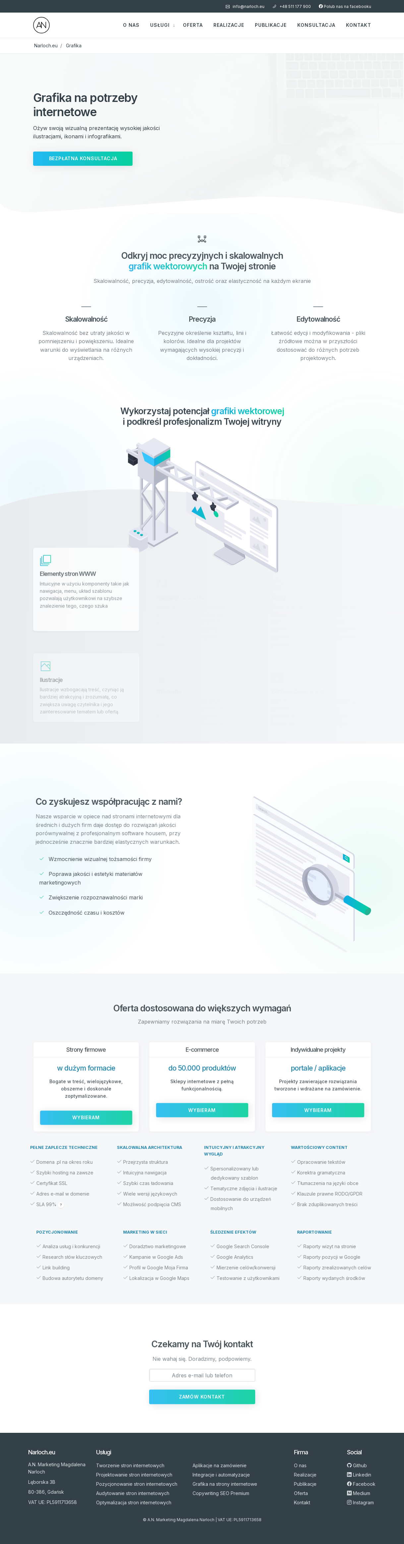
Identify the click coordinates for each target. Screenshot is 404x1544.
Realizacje (228, 25)
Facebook (361, 1484)
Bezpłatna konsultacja (83, 158)
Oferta (193, 25)
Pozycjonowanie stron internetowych (136, 1484)
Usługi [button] (160, 25)
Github (357, 1465)
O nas (131, 25)
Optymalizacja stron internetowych (133, 1502)
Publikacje (271, 25)
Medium (358, 1493)
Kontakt (358, 25)
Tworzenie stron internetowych (130, 1465)
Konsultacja (316, 25)
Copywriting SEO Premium (221, 1493)
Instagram (360, 1502)
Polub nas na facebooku (345, 6)
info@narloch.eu (245, 6)
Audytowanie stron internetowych (132, 1493)
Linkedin (359, 1474)
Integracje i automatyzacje (221, 1474)
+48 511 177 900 (291, 6)
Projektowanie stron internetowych (134, 1474)
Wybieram (85, 1138)
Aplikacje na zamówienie (220, 1465)
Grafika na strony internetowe (225, 1484)
